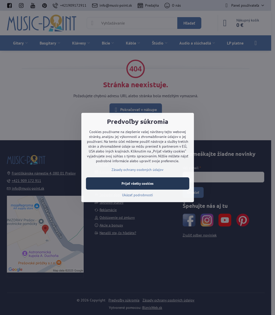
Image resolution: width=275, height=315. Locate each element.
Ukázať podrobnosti (137, 195)
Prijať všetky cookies (137, 183)
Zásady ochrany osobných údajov (137, 169)
